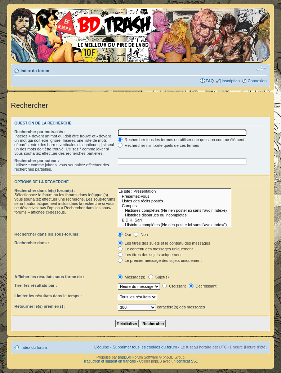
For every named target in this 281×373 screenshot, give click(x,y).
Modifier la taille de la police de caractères (261, 69)
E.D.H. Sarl (175, 220)
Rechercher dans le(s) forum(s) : (44, 190)
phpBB (123, 357)
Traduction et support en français (109, 361)
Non (141, 234)
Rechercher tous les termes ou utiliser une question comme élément (181, 139)
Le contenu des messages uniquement (155, 249)
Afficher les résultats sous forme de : (49, 277)
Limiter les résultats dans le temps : (48, 296)
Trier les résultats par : (35, 285)
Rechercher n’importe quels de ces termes (158, 145)
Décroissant (203, 286)
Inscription (231, 81)
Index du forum (35, 71)
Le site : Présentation (175, 191)
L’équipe (101, 347)
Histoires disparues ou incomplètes (175, 215)
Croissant (174, 286)
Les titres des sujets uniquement (150, 255)
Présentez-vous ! (175, 196)
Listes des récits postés (175, 201)
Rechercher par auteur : (36, 160)
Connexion (257, 81)
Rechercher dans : (31, 243)
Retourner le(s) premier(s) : (40, 306)
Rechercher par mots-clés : (40, 132)
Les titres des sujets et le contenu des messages (164, 243)
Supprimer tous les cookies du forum (145, 347)
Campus (175, 205)
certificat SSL (187, 361)
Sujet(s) (158, 277)
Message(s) (132, 277)
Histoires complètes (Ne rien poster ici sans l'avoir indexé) (175, 210)
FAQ (210, 81)
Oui (124, 234)
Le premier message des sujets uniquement (159, 260)
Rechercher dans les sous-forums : (47, 234)
